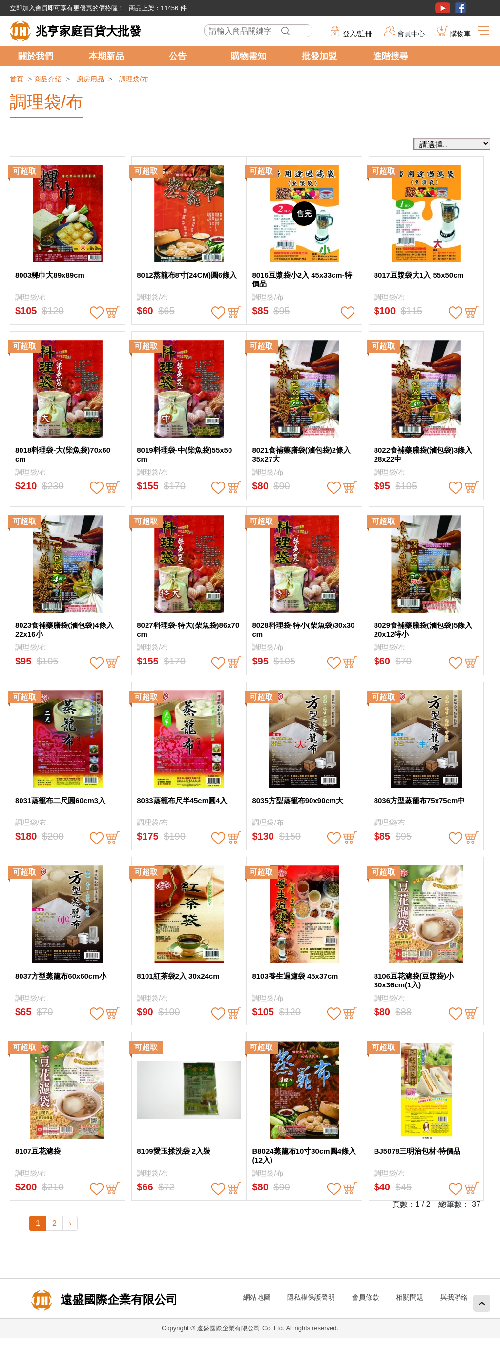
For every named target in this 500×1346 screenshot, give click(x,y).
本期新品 (106, 56)
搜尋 (285, 31)
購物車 (460, 34)
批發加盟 (319, 56)
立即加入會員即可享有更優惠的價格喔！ (67, 8)
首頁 (16, 79)
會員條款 (365, 1297)
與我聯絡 (454, 1297)
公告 (178, 56)
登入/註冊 (357, 34)
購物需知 (248, 56)
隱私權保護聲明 (311, 1297)
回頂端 (481, 1303)
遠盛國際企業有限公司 (117, 1299)
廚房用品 (90, 79)
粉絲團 (460, 7)
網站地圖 (257, 1297)
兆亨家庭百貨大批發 (88, 31)
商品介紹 (48, 79)
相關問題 (409, 1297)
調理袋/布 (133, 79)
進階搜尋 (390, 56)
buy (113, 313)
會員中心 (411, 34)
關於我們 (35, 56)
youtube (442, 7)
